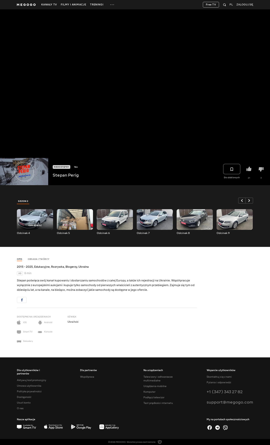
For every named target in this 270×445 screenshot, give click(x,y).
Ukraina (83, 267)
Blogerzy (71, 267)
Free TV (211, 4)
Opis (19, 259)
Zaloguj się (244, 4)
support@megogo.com (230, 402)
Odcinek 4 (23, 233)
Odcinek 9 (223, 233)
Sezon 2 (23, 201)
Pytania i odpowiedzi (219, 382)
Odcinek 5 (63, 233)
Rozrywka (57, 267)
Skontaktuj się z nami (219, 377)
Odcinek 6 (103, 233)
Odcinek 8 (183, 233)
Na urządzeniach (153, 370)
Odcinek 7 (143, 233)
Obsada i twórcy (39, 259)
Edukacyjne (42, 267)
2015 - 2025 (25, 267)
